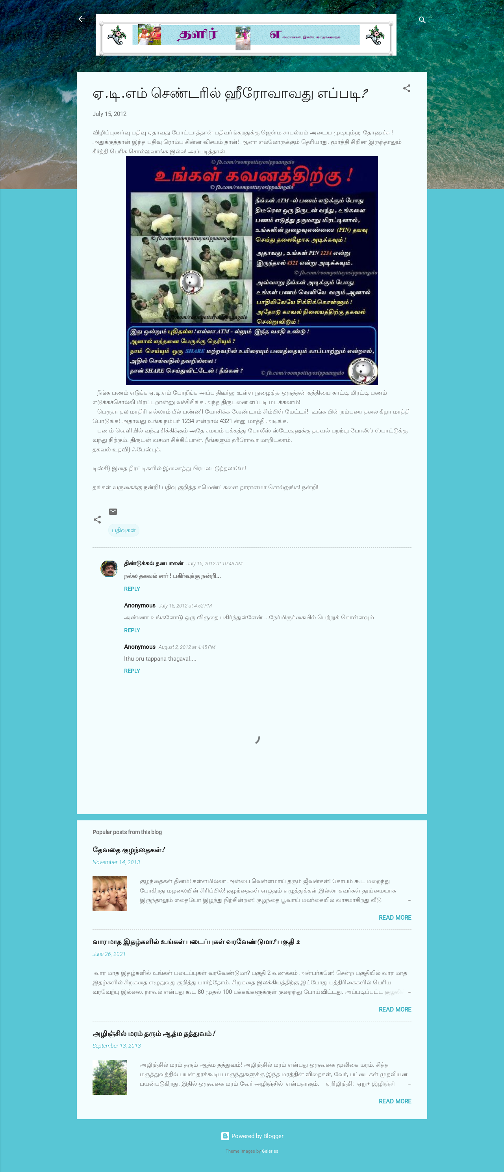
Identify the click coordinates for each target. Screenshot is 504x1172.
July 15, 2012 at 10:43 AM (215, 563)
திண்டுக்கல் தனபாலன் (153, 563)
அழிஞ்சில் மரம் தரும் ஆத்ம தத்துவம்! (154, 1034)
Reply (132, 589)
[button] (406, 90)
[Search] (422, 21)
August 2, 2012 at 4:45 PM (187, 647)
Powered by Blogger (252, 1136)
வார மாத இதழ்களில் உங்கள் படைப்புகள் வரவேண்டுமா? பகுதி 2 (196, 942)
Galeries (270, 1151)
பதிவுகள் (124, 530)
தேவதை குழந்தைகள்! (128, 850)
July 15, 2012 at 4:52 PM (185, 606)
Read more (395, 917)
